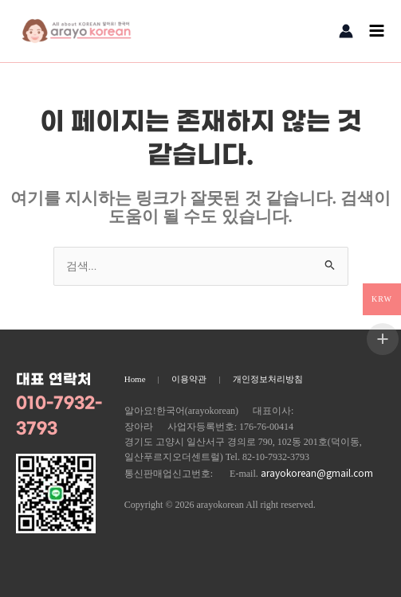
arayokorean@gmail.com (317, 472)
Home (135, 379)
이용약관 (188, 379)
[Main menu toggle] (377, 31)
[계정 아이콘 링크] (346, 31)
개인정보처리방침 (268, 379)
